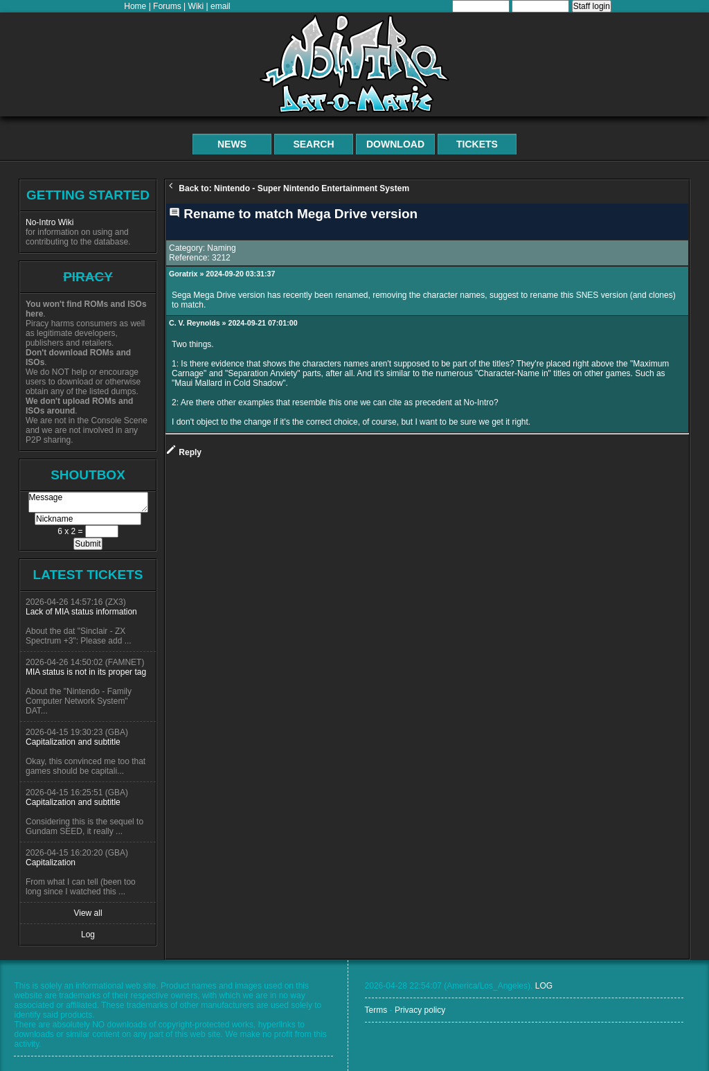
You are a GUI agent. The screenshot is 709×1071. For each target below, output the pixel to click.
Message (88, 502)
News (231, 144)
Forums (167, 6)
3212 (221, 258)
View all (87, 913)
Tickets (477, 144)
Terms (376, 1010)
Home (135, 6)
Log (88, 934)
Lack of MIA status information (81, 612)
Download (395, 144)
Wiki (196, 6)
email (220, 6)
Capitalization (50, 862)
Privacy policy (420, 1010)
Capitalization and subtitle (73, 742)
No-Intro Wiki (49, 222)
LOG (544, 986)
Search (313, 144)
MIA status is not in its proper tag (86, 672)
